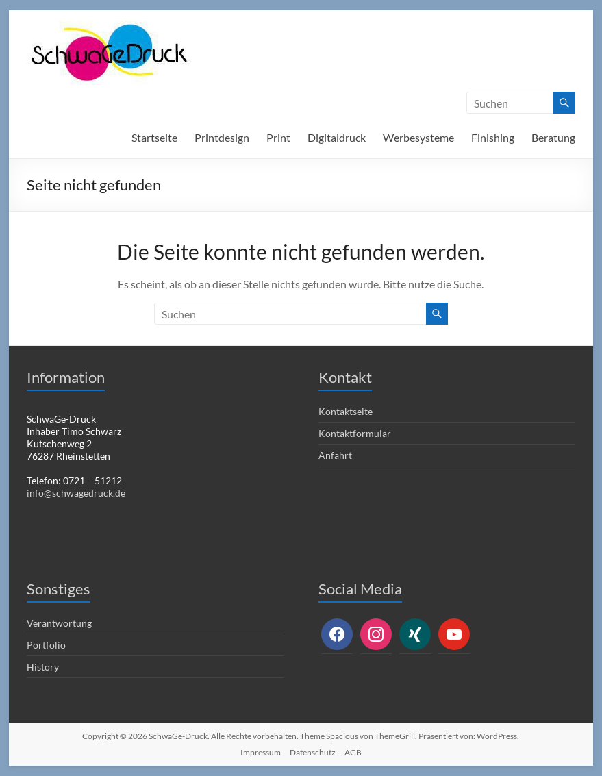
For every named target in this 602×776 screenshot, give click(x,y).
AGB (353, 752)
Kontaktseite (345, 411)
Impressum (260, 752)
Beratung (553, 137)
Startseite (154, 137)
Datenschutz (313, 752)
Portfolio (46, 645)
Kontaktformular (354, 433)
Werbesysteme (418, 137)
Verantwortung (59, 623)
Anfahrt (335, 455)
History (43, 667)
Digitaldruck (337, 137)
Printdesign (222, 137)
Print (278, 137)
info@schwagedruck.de (76, 493)
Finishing (492, 137)
